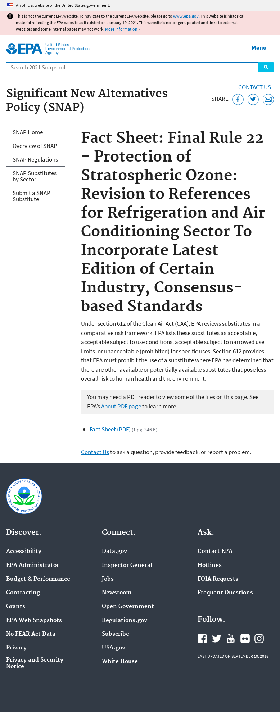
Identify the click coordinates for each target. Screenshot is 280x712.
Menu (259, 47)
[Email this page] (268, 99)
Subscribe (115, 634)
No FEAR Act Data (30, 634)
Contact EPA (215, 551)
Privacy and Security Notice (34, 663)
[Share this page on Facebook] (238, 99)
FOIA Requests (218, 579)
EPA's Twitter (216, 638)
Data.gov (114, 551)
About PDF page (121, 406)
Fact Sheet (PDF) (110, 429)
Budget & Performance (38, 579)
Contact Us (254, 87)
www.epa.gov (186, 16)
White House (120, 661)
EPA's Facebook (202, 638)
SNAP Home (28, 132)
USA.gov (113, 648)
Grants (15, 606)
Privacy (16, 648)
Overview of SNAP (35, 146)
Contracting (23, 593)
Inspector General (127, 565)
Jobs (108, 579)
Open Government (128, 606)
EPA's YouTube (230, 638)
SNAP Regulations (35, 159)
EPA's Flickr (245, 638)
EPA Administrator (32, 565)
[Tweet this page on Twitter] (253, 99)
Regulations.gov (124, 620)
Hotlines (210, 565)
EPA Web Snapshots (34, 620)
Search (266, 67)
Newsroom (117, 593)
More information (121, 29)
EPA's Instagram (259, 638)
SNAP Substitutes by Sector (35, 176)
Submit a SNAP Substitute (31, 196)
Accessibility (23, 551)
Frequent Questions (225, 593)
